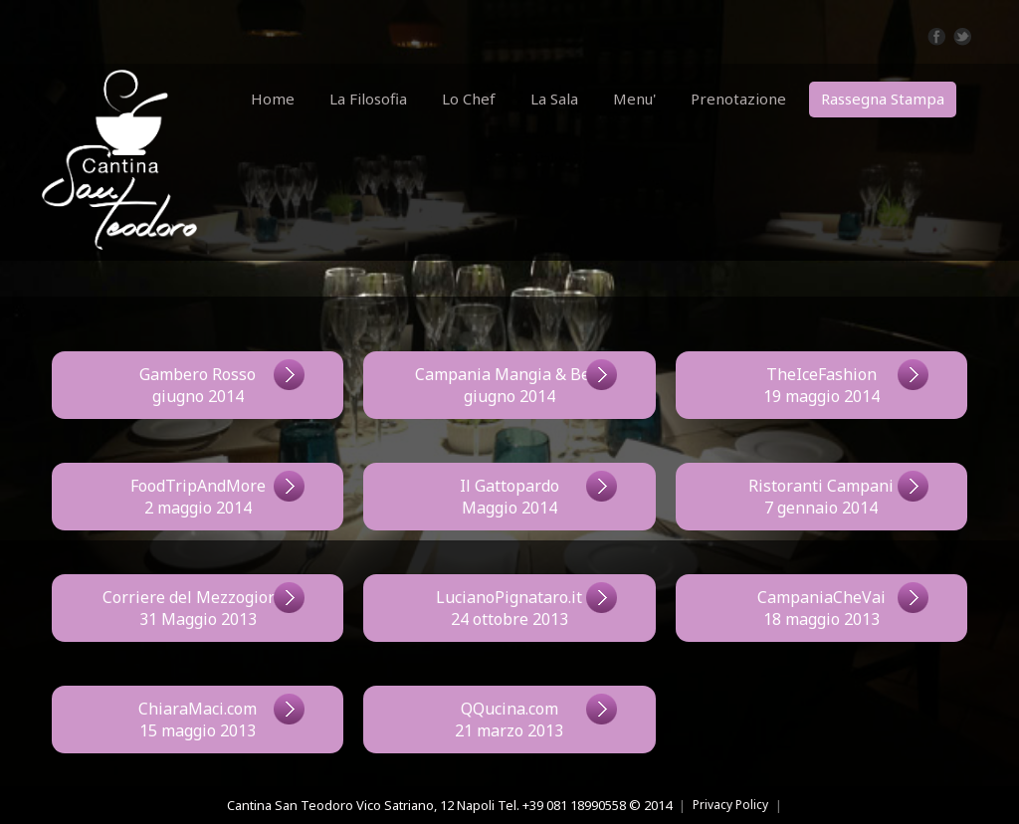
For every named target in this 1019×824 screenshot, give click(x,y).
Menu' (634, 98)
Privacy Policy (730, 804)
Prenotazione (738, 98)
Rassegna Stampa (882, 98)
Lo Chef (469, 98)
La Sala (554, 98)
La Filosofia (368, 98)
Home (273, 98)
